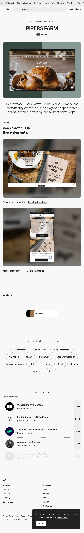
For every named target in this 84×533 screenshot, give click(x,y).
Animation (14, 357)
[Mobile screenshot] (42, 237)
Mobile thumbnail (35, 271)
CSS (33, 364)
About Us (46, 502)
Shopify (74, 364)
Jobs (45, 490)
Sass (51, 371)
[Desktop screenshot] (42, 168)
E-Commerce (19, 349)
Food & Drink (40, 349)
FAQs (45, 498)
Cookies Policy (8, 516)
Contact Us (47, 506)
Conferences (8, 502)
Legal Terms (20, 516)
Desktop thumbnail (37, 202)
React (60, 364)
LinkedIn (26, 519)
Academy (47, 486)
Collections (7, 490)
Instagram (16, 519)
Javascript (36, 371)
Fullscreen (44, 357)
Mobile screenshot (12, 270)
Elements (6, 494)
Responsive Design (66, 357)
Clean (29, 357)
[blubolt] (42, 34)
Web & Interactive (62, 349)
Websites (6, 486)
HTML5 (46, 364)
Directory (6, 498)
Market (46, 494)
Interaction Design (15, 364)
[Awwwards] (8, 9)
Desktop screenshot (13, 202)
